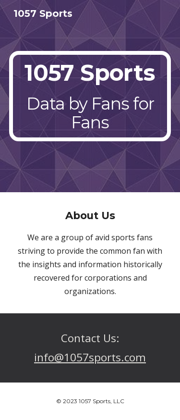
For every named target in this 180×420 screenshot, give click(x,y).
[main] (90, 96)
